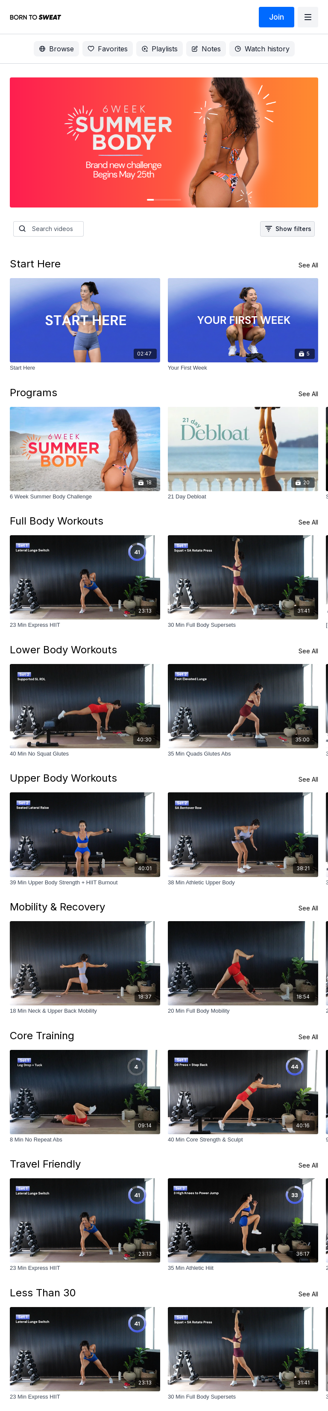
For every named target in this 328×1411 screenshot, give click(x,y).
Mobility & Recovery (57, 907)
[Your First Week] (243, 368)
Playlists (159, 48)
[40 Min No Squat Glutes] (85, 754)
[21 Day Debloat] (243, 496)
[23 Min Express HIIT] (85, 625)
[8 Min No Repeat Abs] (85, 1139)
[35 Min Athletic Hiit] (243, 1268)
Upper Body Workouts (63, 778)
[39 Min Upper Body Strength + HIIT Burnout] (85, 882)
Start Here (35, 264)
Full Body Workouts (56, 521)
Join (276, 16)
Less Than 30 (43, 1292)
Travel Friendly (45, 1164)
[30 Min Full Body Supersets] (243, 625)
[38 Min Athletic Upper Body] (243, 882)
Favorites (108, 48)
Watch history (262, 48)
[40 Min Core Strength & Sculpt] (243, 1139)
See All (308, 265)
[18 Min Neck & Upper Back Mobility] (85, 1011)
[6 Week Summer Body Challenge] (85, 496)
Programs (33, 392)
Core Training (42, 1035)
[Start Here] (85, 368)
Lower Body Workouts (63, 649)
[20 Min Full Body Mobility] (243, 1011)
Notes (206, 48)
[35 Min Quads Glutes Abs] (243, 754)
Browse (56, 48)
